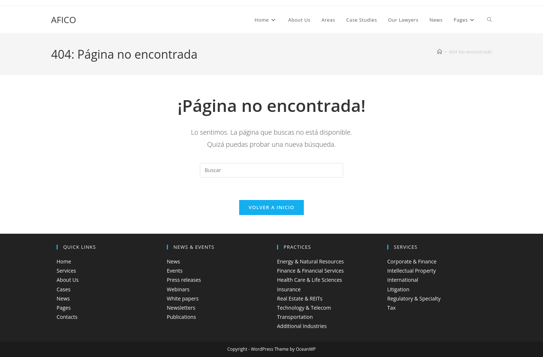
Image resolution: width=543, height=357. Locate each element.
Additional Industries (302, 326)
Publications (181, 316)
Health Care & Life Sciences (309, 279)
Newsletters (181, 307)
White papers (183, 298)
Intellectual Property (411, 270)
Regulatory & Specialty (413, 298)
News (63, 298)
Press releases (184, 279)
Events (175, 270)
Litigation (398, 289)
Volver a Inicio (271, 207)
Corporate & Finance (411, 261)
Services (66, 270)
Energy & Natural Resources (310, 261)
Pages (64, 307)
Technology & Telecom (304, 307)
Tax (391, 307)
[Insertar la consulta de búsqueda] (271, 170)
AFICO (63, 20)
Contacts (67, 316)
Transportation (295, 316)
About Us (68, 279)
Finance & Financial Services (310, 270)
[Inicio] (439, 51)
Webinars (178, 289)
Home (64, 261)
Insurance (289, 289)
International (402, 279)
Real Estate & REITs (300, 298)
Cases (64, 289)
